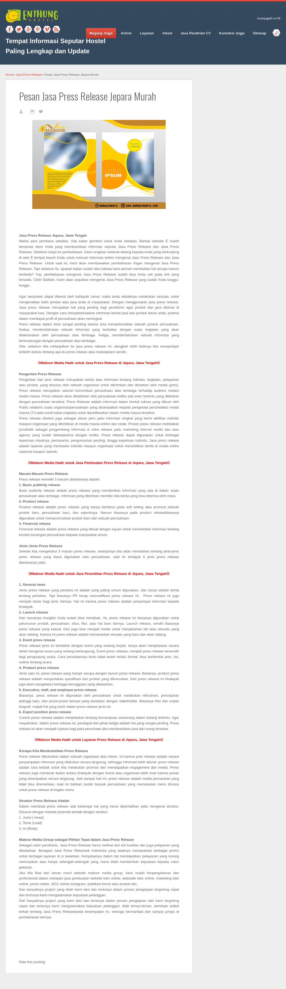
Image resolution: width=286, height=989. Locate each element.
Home (9, 74)
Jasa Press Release (29, 74)
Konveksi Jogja (231, 33)
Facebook (10, 29)
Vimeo (47, 29)
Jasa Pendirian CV (196, 33)
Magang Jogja (101, 33)
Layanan (147, 33)
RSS (56, 29)
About (167, 33)
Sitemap (259, 33)
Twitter (19, 29)
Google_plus (28, 29)
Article (126, 33)
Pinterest (38, 29)
